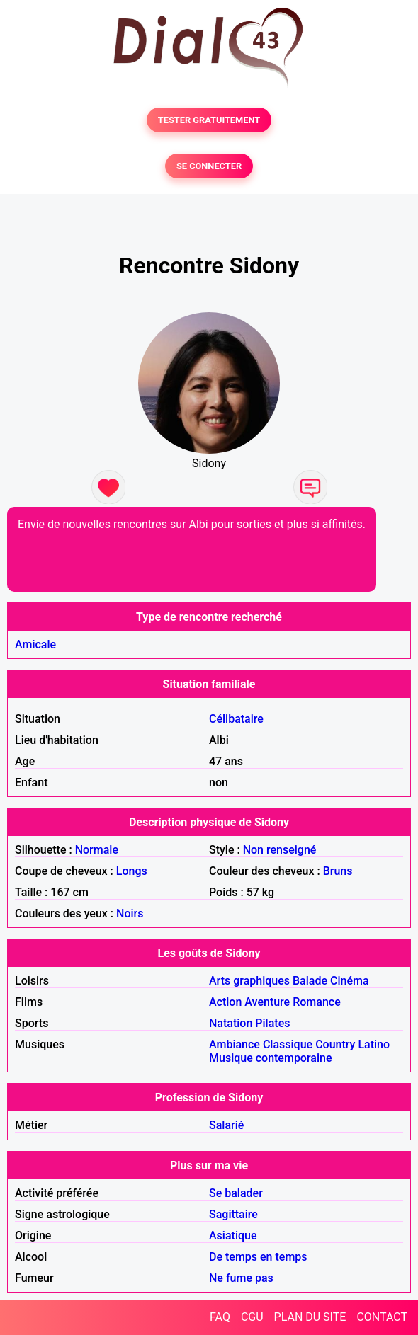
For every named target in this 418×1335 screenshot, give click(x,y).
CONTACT (381, 1317)
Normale (96, 849)
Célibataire (236, 719)
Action (225, 1002)
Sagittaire (233, 1214)
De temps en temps (258, 1257)
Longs (131, 871)
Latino (374, 1044)
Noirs (129, 913)
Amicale (35, 644)
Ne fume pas (241, 1278)
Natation (230, 1023)
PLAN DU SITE (310, 1317)
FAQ (220, 1317)
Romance (317, 1002)
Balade (310, 980)
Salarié (226, 1125)
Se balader (236, 1193)
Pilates (272, 1023)
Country (335, 1044)
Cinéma (349, 980)
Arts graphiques (249, 980)
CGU (252, 1317)
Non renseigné (280, 849)
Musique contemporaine (270, 1058)
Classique (287, 1044)
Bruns (338, 871)
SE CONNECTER (209, 166)
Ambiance (234, 1044)
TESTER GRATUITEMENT (209, 120)
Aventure (267, 1002)
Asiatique (232, 1235)
